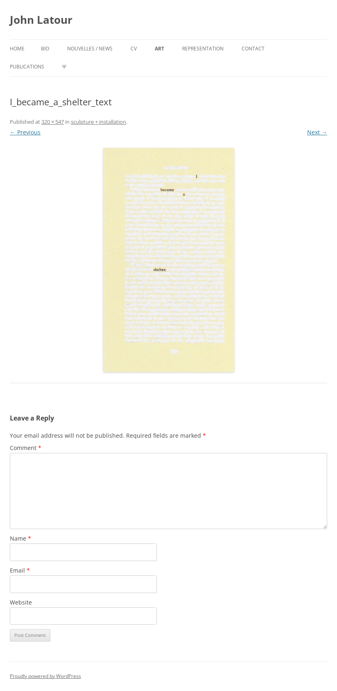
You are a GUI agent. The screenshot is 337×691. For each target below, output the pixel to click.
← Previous (25, 132)
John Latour (41, 19)
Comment (25, 448)
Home (17, 48)
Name (20, 538)
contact (253, 48)
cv (134, 48)
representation (203, 48)
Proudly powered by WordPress (45, 676)
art (159, 48)
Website (21, 602)
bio (45, 48)
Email (20, 570)
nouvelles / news (90, 48)
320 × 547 (52, 121)
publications (27, 66)
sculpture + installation (98, 121)
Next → (317, 132)
